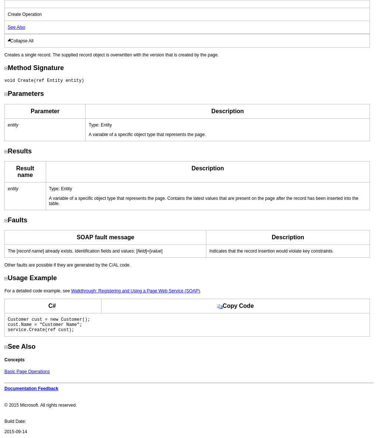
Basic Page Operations (27, 375)
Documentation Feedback (31, 391)
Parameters (24, 93)
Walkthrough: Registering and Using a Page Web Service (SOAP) (135, 290)
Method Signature (34, 68)
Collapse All (22, 41)
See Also (16, 27)
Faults (15, 220)
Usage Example (30, 278)
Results (18, 151)
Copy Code (235, 306)
